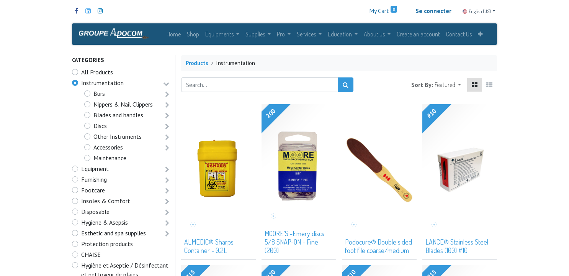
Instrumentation (102, 85)
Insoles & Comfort (105, 203)
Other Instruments (117, 139)
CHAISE (91, 257)
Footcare (93, 193)
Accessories (108, 150)
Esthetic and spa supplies (113, 236)
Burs (99, 96)
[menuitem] (174, 35)
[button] (480, 35)
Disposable (95, 214)
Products (197, 65)
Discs (100, 128)
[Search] (345, 87)
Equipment (95, 171)
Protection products (107, 246)
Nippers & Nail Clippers (123, 107)
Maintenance (109, 160)
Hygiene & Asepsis (104, 225)
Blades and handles (118, 118)
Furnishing (94, 182)
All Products (97, 75)
